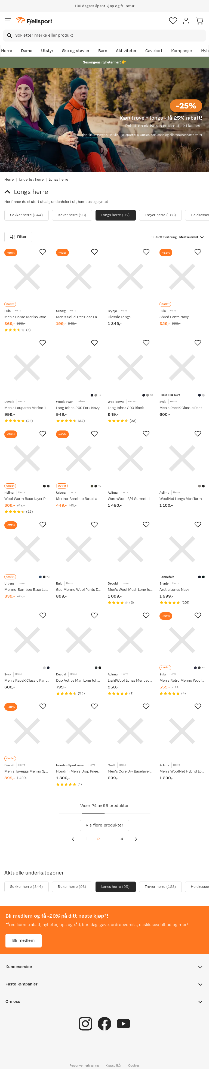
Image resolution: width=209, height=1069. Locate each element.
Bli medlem (23, 940)
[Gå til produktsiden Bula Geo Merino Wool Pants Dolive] (78, 549)
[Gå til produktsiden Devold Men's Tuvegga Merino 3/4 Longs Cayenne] (27, 731)
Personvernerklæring (84, 1065)
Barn (102, 51)
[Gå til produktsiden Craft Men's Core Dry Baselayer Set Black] (130, 731)
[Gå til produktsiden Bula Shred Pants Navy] (182, 276)
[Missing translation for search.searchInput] (9, 36)
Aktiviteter (126, 51)
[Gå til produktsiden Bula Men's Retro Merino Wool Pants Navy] (182, 640)
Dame (26, 51)
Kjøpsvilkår (113, 1065)
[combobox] (104, 36)
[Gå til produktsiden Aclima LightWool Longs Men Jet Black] (130, 640)
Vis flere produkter (104, 825)
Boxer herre (72, 215)
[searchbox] (110, 35)
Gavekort (154, 51)
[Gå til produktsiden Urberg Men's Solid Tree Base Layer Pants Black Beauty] (78, 276)
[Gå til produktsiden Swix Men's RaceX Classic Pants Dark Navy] (182, 367)
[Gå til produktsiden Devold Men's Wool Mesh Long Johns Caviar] (130, 549)
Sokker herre (26, 215)
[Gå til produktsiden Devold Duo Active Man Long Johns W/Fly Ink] (78, 640)
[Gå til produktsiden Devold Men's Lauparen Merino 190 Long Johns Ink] (27, 367)
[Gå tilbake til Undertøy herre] (9, 192)
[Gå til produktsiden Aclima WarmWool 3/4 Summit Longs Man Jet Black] (130, 458)
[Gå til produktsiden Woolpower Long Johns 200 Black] (130, 367)
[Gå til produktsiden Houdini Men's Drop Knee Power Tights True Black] (78, 731)
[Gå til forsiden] (34, 21)
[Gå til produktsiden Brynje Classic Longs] (130, 276)
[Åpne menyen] (8, 21)
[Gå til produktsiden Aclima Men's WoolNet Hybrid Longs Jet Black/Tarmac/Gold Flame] (182, 731)
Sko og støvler (76, 51)
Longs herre (115, 215)
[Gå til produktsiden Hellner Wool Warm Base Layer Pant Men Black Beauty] (27, 458)
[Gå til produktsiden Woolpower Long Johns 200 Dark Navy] (78, 367)
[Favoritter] (173, 21)
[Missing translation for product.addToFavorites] (43, 252)
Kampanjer (181, 51)
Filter (18, 237)
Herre (6, 51)
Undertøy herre (31, 179)
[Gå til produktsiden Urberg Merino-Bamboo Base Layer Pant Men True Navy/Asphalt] (27, 549)
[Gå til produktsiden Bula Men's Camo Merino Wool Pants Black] (27, 276)
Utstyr (47, 51)
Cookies (134, 1065)
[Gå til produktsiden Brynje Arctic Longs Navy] (182, 549)
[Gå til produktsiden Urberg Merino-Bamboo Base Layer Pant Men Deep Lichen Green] (78, 458)
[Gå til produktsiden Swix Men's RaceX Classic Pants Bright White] (27, 640)
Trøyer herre (160, 215)
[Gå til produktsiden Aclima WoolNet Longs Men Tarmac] (182, 458)
